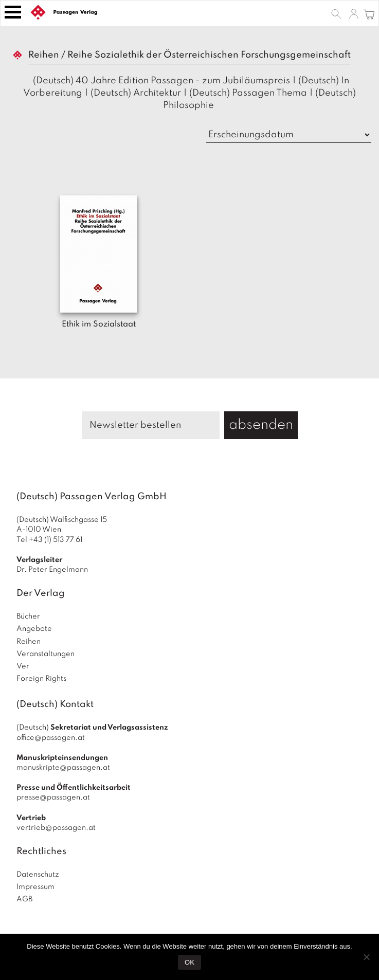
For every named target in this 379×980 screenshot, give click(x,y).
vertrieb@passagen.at (56, 827)
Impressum (35, 887)
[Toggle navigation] (13, 12)
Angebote (34, 628)
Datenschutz (37, 874)
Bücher (28, 616)
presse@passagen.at (53, 797)
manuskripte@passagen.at (63, 767)
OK (189, 962)
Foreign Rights (41, 678)
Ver (22, 666)
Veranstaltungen (45, 654)
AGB (24, 899)
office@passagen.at (50, 737)
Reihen (28, 641)
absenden (261, 425)
